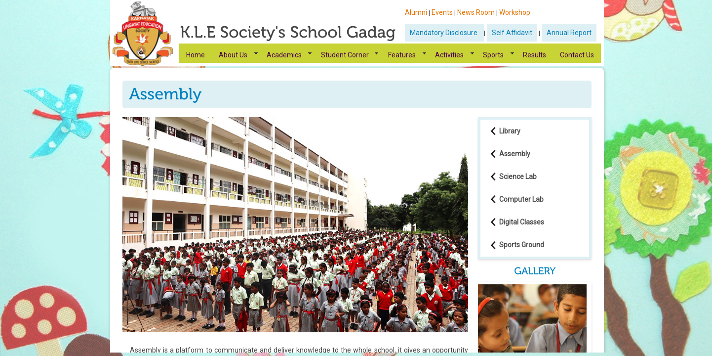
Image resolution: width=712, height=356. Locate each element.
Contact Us (577, 55)
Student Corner (345, 55)
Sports (493, 55)
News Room (476, 12)
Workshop (514, 12)
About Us (233, 55)
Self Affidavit (512, 33)
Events (442, 12)
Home (195, 55)
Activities (449, 55)
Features (402, 55)
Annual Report (569, 33)
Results (534, 55)
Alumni (416, 12)
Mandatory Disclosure (444, 33)
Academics (284, 55)
